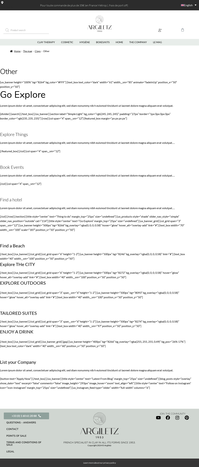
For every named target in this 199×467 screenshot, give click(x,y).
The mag (27, 51)
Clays (38, 51)
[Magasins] (2, 2)
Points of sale (16, 436)
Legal (10, 451)
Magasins (7, 7)
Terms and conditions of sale (23, 443)
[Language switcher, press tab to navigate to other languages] (176, 5)
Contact (12, 429)
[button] (160, 30)
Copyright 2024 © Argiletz (99, 445)
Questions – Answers (21, 422)
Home (17, 51)
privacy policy (109, 462)
